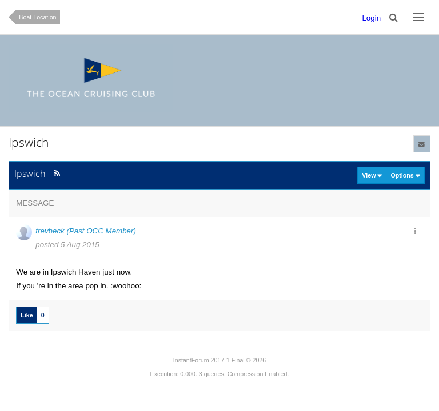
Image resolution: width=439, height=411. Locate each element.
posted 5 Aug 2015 (67, 244)
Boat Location (37, 17)
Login (371, 18)
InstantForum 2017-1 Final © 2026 (219, 360)
